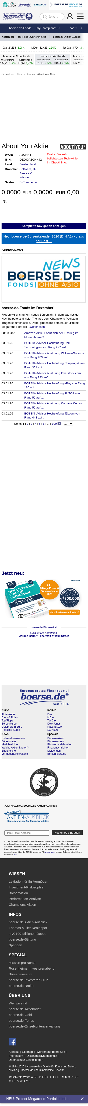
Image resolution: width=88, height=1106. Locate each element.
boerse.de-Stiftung (22, 939)
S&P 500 (52, 729)
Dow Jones (53, 723)
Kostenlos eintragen (67, 832)
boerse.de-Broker (22, 986)
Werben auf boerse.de (50, 1051)
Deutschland (28, 164)
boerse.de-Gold (20, 1015)
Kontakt (14, 1051)
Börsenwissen (55, 741)
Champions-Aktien (22, 904)
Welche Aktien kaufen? (15, 747)
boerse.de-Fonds (20, 28)
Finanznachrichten (58, 747)
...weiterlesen (36, 326)
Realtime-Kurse (11, 729)
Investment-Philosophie (26, 887)
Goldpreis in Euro (12, 726)
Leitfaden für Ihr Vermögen (28, 881)
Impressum (16, 1055)
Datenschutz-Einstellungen (26, 1059)
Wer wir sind (18, 1003)
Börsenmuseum (20, 974)
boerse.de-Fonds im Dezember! (28, 308)
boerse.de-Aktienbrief (25, 1009)
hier (15, 855)
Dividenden (54, 750)
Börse (20, 74)
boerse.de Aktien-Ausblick (28, 922)
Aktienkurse (9, 714)
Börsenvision (18, 893)
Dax (4, 47)
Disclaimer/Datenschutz (42, 1055)
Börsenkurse (9, 723)
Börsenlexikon (55, 738)
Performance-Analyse (25, 899)
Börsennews (9, 741)
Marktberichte (10, 744)
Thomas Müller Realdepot (28, 928)
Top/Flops (7, 720)
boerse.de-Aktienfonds (16, 56)
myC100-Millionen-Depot (27, 933)
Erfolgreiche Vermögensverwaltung (15, 752)
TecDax (67, 47)
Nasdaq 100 (54, 726)
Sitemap (27, 1051)
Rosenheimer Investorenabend (31, 968)
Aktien (30, 74)
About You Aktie (46, 74)
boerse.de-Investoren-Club (32, 36)
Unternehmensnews (13, 738)
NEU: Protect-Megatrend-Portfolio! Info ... (38, 1099)
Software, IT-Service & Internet (28, 173)
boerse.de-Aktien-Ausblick (67, 36)
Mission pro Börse (22, 963)
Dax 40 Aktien (10, 717)
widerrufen (49, 852)
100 (54, 423)
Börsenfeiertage (56, 753)
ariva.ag (14, 1070)
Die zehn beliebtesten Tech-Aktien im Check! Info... (63, 158)
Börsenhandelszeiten (59, 744)
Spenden (15, 945)
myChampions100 (48, 28)
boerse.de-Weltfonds (52, 56)
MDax (34, 47)
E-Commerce (28, 182)
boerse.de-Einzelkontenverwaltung (34, 1026)
